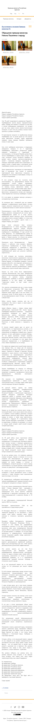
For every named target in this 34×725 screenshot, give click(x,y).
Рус (19, 13)
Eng (11, 13)
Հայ (15, 13)
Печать (6, 693)
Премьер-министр (8, 19)
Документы (28, 19)
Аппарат (19, 19)
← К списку (5, 688)
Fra (23, 13)
